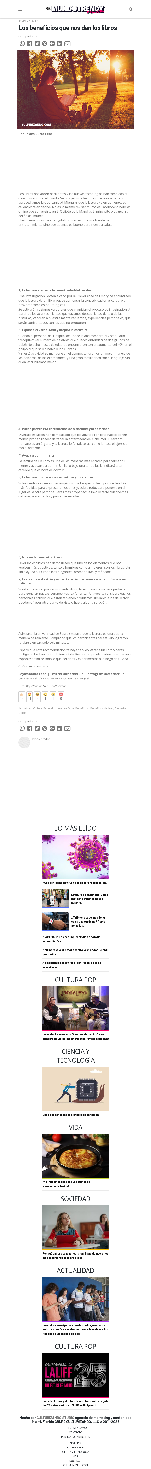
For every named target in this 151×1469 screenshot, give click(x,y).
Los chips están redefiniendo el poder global (70, 1114)
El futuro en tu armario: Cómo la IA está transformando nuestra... (89, 898)
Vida (71, 708)
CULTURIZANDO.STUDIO (55, 1417)
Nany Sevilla (41, 739)
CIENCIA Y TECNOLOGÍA (75, 1452)
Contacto (75, 1432)
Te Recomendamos (76, 1428)
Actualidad (25, 708)
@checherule (73, 674)
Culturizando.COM (75, 1465)
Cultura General (43, 708)
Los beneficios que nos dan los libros (67, 27)
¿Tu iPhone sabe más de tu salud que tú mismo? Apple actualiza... (88, 921)
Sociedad (75, 1461)
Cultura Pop (75, 1447)
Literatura (60, 708)
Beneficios (82, 708)
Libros (22, 713)
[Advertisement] (75, 257)
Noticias (75, 1443)
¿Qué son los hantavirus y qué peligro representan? (74, 882)
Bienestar (121, 708)
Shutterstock (57, 686)
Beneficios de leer (101, 708)
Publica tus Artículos (75, 1436)
